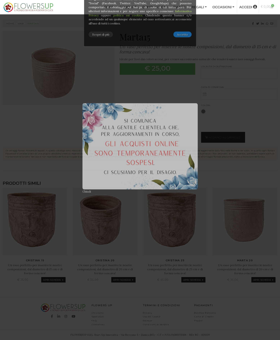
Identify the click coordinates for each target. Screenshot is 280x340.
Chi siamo (97, 312)
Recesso (147, 320)
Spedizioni (97, 316)
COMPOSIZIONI (154, 7)
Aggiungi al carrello (223, 137)
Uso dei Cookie (152, 316)
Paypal (198, 320)
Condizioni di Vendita (156, 324)
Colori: (205, 105)
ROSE (109, 7)
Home (10, 23)
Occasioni (222, 7)
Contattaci (98, 324)
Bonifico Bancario (205, 312)
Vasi (21, 23)
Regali (197, 7)
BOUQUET (128, 7)
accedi (248, 7)
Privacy (147, 312)
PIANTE (179, 7)
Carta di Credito (204, 316)
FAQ (94, 320)
